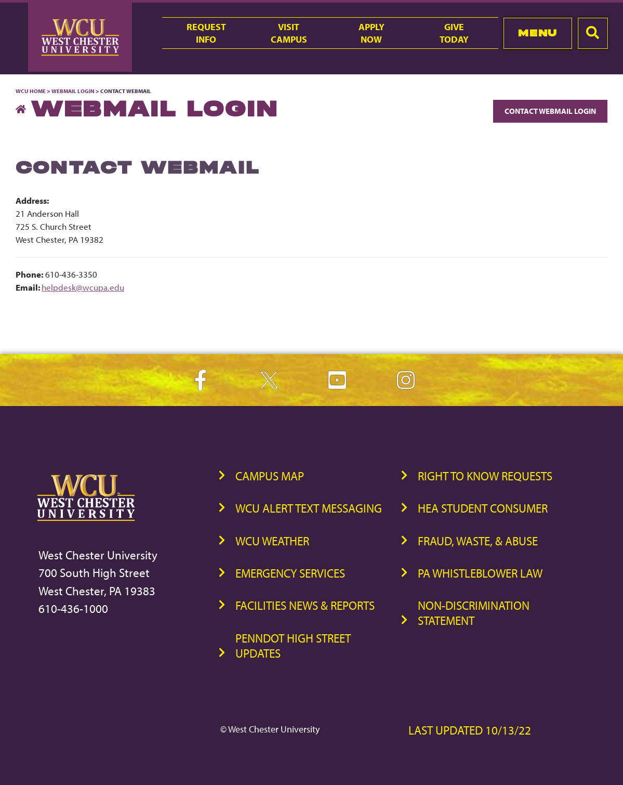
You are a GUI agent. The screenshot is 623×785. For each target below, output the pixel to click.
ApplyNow (372, 32)
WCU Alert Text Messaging (308, 508)
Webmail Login (73, 91)
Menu (537, 33)
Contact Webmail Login (550, 111)
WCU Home (31, 91)
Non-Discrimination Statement (473, 613)
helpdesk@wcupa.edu (83, 287)
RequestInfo (206, 32)
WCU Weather (272, 540)
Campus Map (269, 475)
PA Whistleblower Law (480, 573)
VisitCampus (289, 32)
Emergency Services (290, 573)
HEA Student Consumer (483, 508)
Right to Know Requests (485, 475)
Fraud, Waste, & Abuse (478, 540)
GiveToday (454, 32)
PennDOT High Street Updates (293, 646)
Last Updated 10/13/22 (469, 730)
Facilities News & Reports (305, 605)
